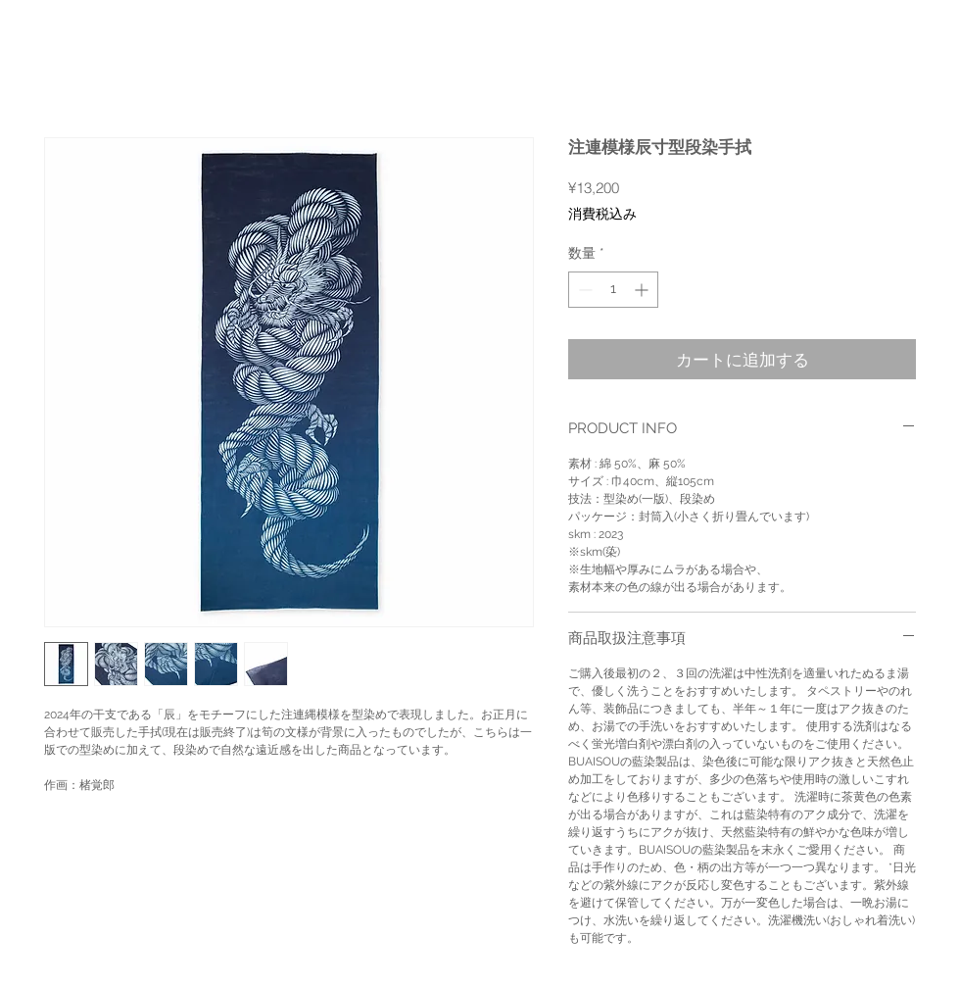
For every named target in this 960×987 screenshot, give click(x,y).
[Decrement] (583, 289)
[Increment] (643, 289)
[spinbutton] (613, 289)
